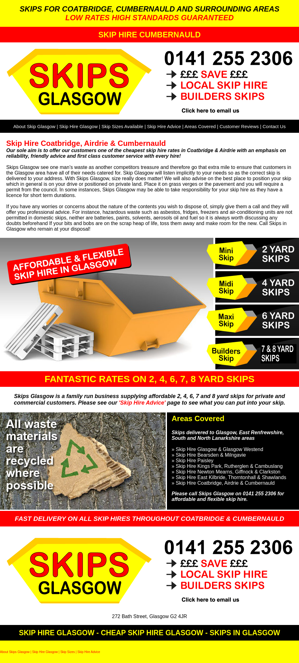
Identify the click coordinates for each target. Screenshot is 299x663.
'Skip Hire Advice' (143, 403)
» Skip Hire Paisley (192, 460)
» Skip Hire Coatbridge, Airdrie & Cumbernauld (223, 483)
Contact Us (274, 126)
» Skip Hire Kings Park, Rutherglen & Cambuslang (227, 466)
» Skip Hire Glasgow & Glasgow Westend (217, 449)
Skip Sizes (67, 652)
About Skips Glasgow (15, 652)
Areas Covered (200, 126)
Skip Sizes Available (122, 126)
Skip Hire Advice (164, 126)
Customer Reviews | (241, 126)
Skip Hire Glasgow (78, 126)
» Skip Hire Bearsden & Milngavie (209, 455)
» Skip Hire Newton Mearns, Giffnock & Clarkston (226, 471)
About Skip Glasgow (34, 126)
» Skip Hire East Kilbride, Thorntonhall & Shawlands (229, 477)
